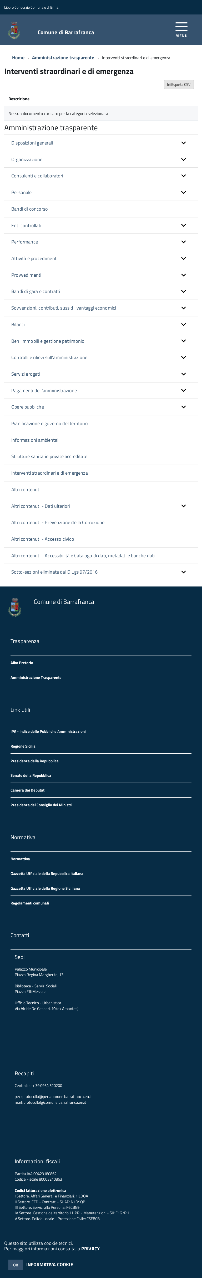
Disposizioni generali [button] (32, 142)
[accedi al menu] (181, 29)
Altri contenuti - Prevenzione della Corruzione (57, 522)
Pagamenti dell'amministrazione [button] (44, 390)
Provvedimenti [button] (26, 275)
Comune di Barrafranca (66, 32)
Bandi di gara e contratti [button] (35, 291)
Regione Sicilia (23, 746)
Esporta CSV (178, 84)
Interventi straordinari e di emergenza (49, 472)
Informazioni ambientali (35, 440)
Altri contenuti (26, 489)
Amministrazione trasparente (63, 57)
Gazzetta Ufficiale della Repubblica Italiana (47, 874)
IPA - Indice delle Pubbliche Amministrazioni (48, 731)
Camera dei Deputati (28, 790)
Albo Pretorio (22, 663)
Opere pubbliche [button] (27, 406)
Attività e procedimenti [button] (34, 258)
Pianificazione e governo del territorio (49, 423)
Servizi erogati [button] (25, 373)
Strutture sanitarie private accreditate (49, 456)
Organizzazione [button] (27, 159)
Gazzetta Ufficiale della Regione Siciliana (45, 888)
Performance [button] (24, 241)
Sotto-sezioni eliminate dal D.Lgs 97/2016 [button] (54, 571)
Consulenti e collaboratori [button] (37, 175)
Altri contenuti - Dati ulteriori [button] (40, 506)
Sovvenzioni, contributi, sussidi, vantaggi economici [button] (63, 307)
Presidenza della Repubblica (35, 761)
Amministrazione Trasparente (36, 677)
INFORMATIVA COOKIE (49, 1264)
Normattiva (20, 859)
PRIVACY (90, 1248)
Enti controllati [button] (26, 225)
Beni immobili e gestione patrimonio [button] (47, 341)
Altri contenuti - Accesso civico (42, 539)
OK (15, 1265)
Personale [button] (21, 192)
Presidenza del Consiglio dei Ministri (41, 805)
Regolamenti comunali (30, 903)
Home (18, 57)
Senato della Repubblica (31, 775)
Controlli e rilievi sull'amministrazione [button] (49, 357)
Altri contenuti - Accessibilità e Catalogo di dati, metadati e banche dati (83, 555)
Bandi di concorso (29, 208)
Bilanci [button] (18, 324)
